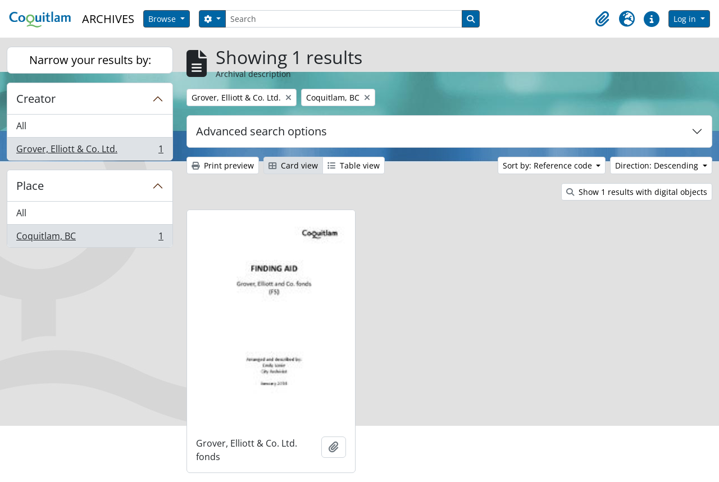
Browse (163, 18)
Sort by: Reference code (548, 165)
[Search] (343, 19)
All (21, 126)
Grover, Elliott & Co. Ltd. (89, 151)
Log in (686, 18)
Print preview (223, 165)
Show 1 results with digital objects (636, 192)
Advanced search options (261, 131)
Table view (353, 165)
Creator (36, 98)
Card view (293, 165)
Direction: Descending (657, 165)
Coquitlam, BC (89, 238)
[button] (602, 19)
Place (30, 185)
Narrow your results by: (90, 59)
